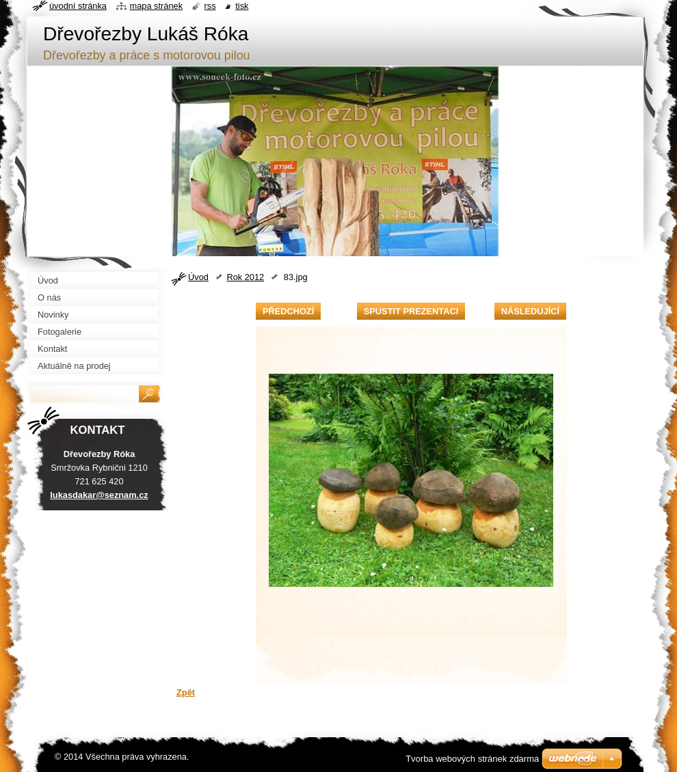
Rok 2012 (245, 277)
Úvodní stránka (78, 6)
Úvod (198, 277)
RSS (210, 6)
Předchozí (288, 311)
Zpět (185, 692)
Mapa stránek (156, 6)
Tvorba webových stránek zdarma (472, 759)
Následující (530, 311)
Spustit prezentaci (411, 311)
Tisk (241, 6)
